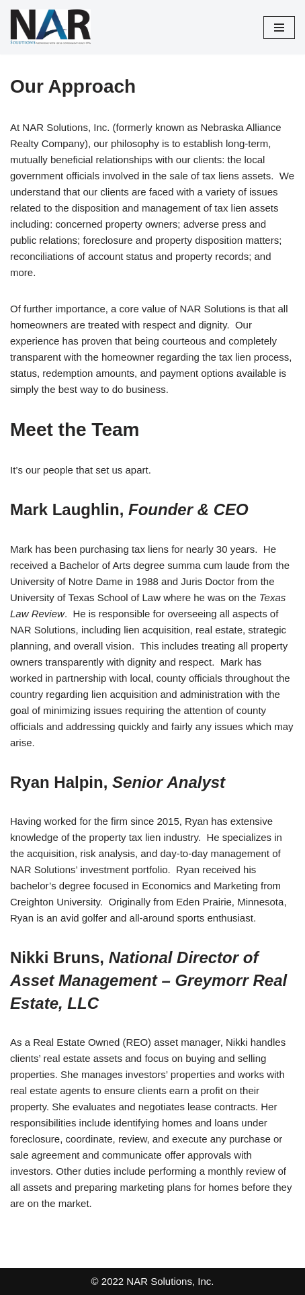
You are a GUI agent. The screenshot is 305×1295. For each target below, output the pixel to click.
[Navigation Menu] (279, 27)
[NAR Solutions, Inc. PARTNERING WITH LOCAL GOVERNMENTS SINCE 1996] (50, 27)
